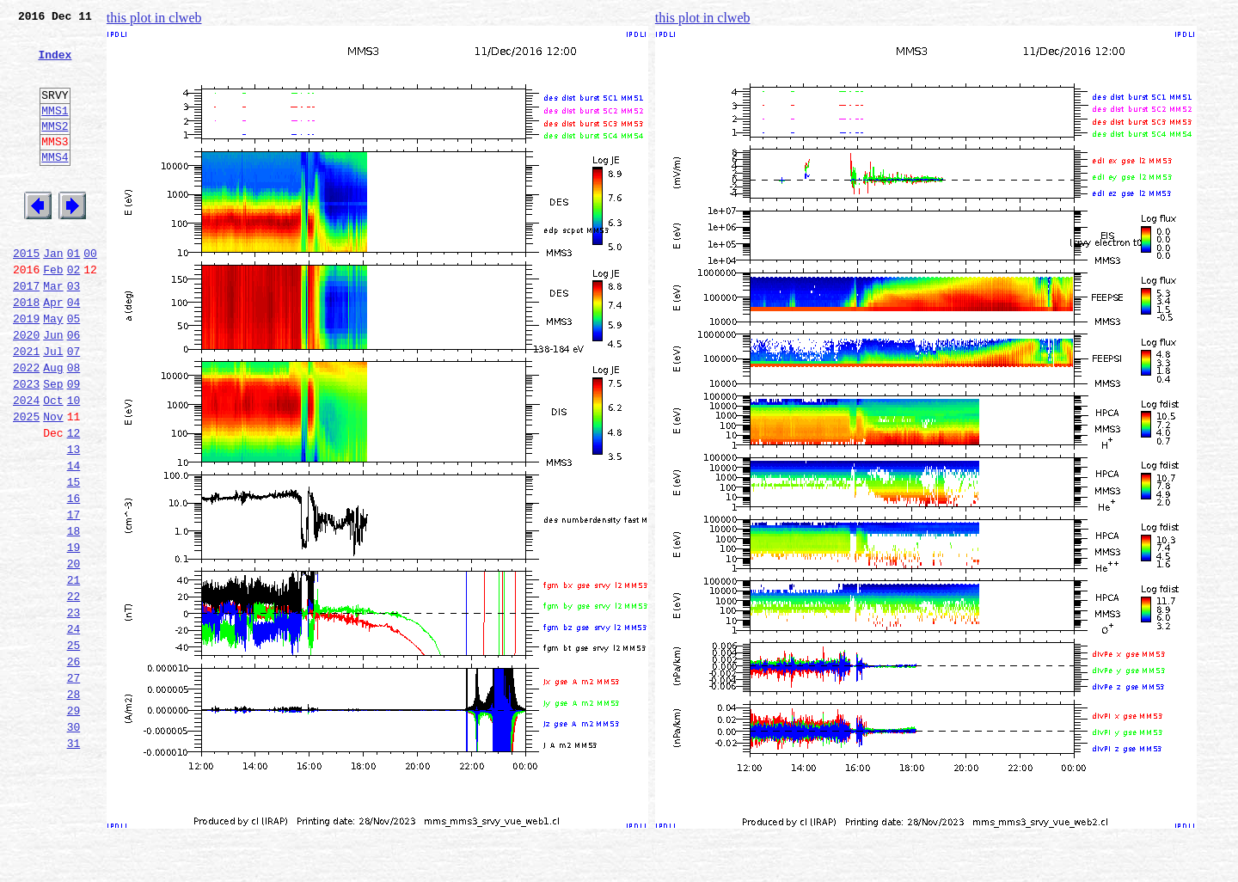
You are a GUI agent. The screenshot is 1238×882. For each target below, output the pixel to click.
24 (74, 729)
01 (74, 294)
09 (74, 445)
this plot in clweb (154, 17)
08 (74, 426)
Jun (53, 388)
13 (74, 521)
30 (74, 842)
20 (74, 653)
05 (74, 369)
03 (74, 332)
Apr (53, 350)
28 (74, 804)
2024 (26, 464)
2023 (26, 445)
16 (74, 577)
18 (74, 615)
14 (74, 540)
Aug (53, 426)
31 (74, 861)
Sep (53, 445)
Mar (53, 332)
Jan (53, 294)
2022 (26, 426)
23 (74, 710)
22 (74, 691)
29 (74, 823)
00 (90, 294)
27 (74, 785)
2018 (26, 350)
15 (74, 559)
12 (74, 502)
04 (74, 350)
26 (74, 767)
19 (74, 634)
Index (54, 64)
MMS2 (54, 148)
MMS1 (54, 130)
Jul (53, 407)
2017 (26, 332)
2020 (26, 388)
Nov (53, 483)
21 (74, 672)
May (53, 369)
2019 (26, 369)
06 (74, 388)
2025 (26, 483)
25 (74, 748)
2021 (26, 407)
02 (74, 313)
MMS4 (54, 185)
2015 (26, 294)
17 (74, 596)
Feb (53, 313)
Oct (53, 464)
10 (74, 464)
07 (74, 407)
